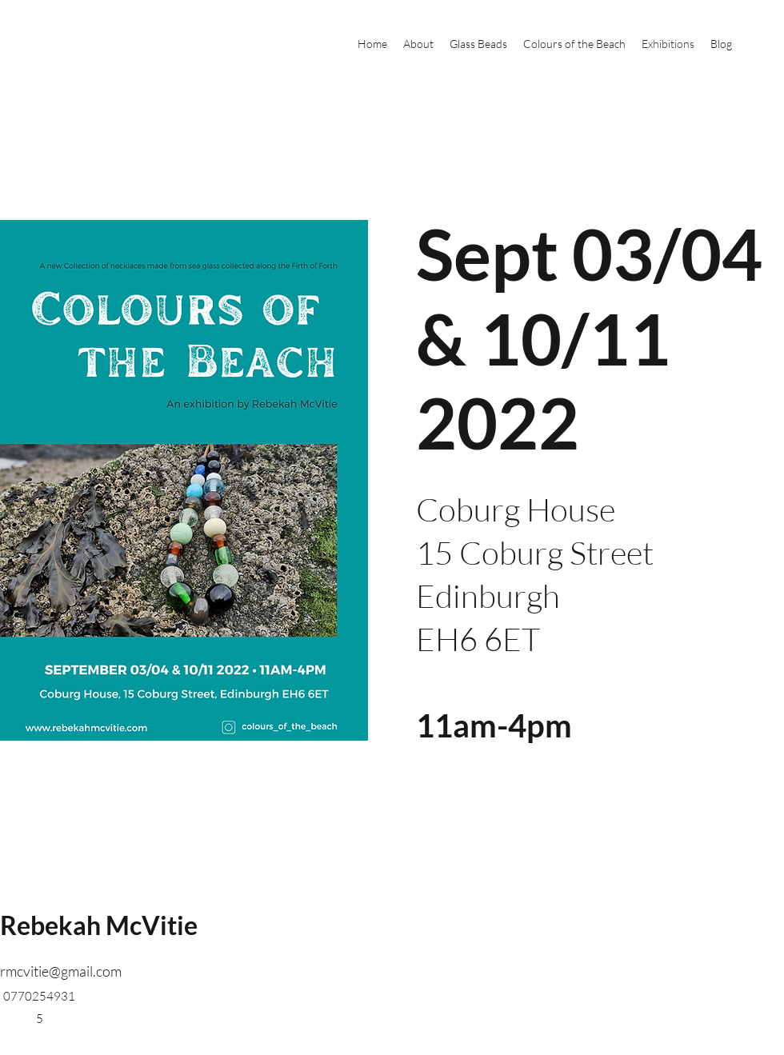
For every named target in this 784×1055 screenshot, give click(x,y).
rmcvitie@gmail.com (61, 971)
